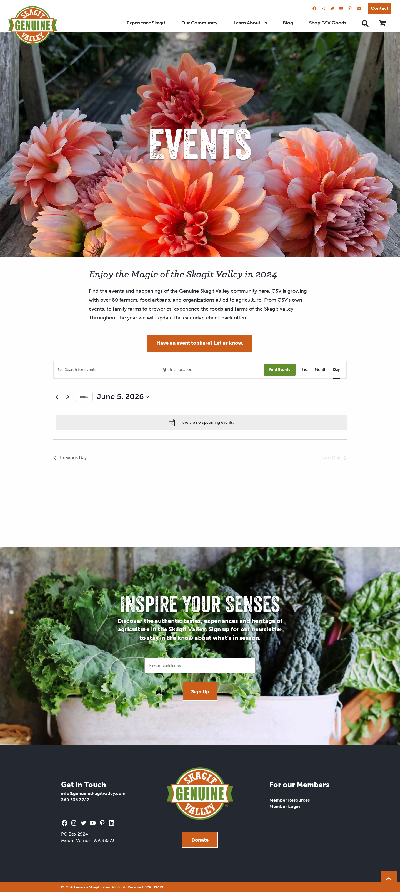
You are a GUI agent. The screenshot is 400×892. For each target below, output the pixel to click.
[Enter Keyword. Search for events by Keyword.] (106, 370)
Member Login (284, 806)
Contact (380, 8)
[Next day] (67, 396)
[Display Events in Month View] (320, 370)
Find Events (279, 369)
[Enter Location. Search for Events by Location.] (211, 370)
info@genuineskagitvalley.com (93, 793)
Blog (288, 23)
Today (83, 397)
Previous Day (70, 457)
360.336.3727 (75, 799)
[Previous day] (56, 396)
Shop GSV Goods (327, 23)
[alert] (201, 422)
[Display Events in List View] (305, 370)
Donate (200, 840)
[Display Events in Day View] (336, 370)
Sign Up (200, 692)
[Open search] (365, 23)
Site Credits (154, 887)
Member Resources (289, 800)
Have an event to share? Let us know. (200, 343)
